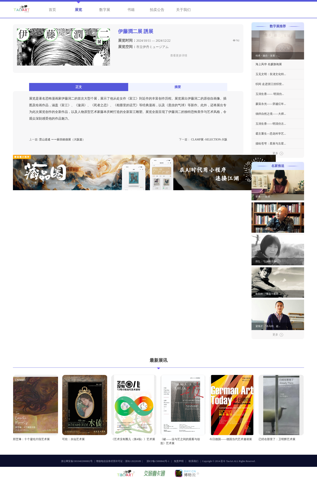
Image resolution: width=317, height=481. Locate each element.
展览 (78, 10)
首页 (52, 10)
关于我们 (183, 10)
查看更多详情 (178, 55)
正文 (78, 87)
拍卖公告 (157, 10)
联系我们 (193, 461)
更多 (278, 153)
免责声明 (179, 461)
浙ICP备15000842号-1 (158, 461)
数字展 (104, 10)
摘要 (177, 87)
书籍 (131, 10)
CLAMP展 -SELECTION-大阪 (209, 139)
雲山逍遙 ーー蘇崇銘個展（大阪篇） (62, 139)
